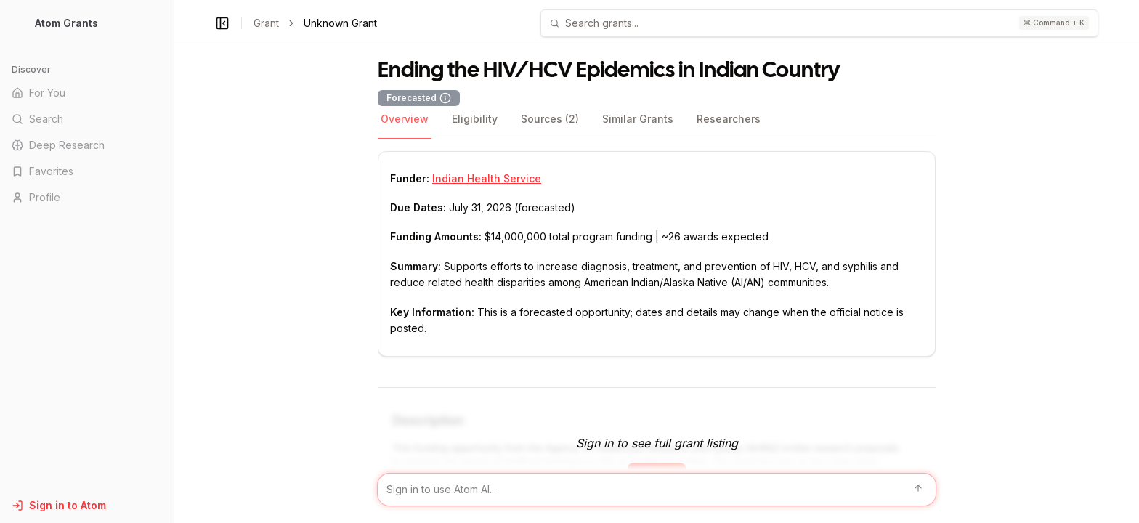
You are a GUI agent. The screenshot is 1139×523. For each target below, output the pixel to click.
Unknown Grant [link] (340, 23)
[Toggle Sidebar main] (173, 261)
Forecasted (418, 98)
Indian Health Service (486, 178)
